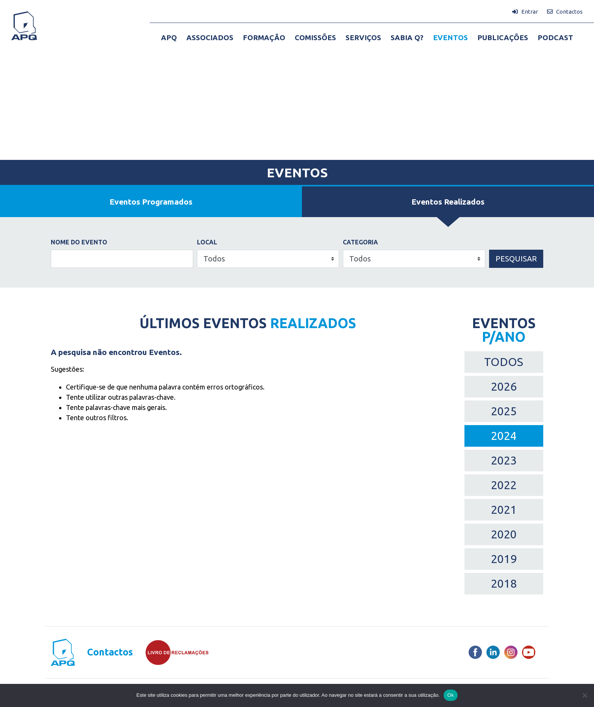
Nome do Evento (79, 242)
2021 (504, 509)
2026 (504, 386)
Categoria (360, 242)
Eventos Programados (150, 201)
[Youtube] (529, 652)
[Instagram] (511, 652)
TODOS (503, 361)
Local (207, 242)
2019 (504, 558)
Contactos (110, 652)
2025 (504, 411)
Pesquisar (516, 258)
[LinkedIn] (493, 652)
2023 (504, 460)
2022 (504, 485)
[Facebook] (475, 652)
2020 (504, 534)
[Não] (584, 695)
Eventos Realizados (448, 201)
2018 (504, 583)
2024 (504, 435)
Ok (450, 695)
